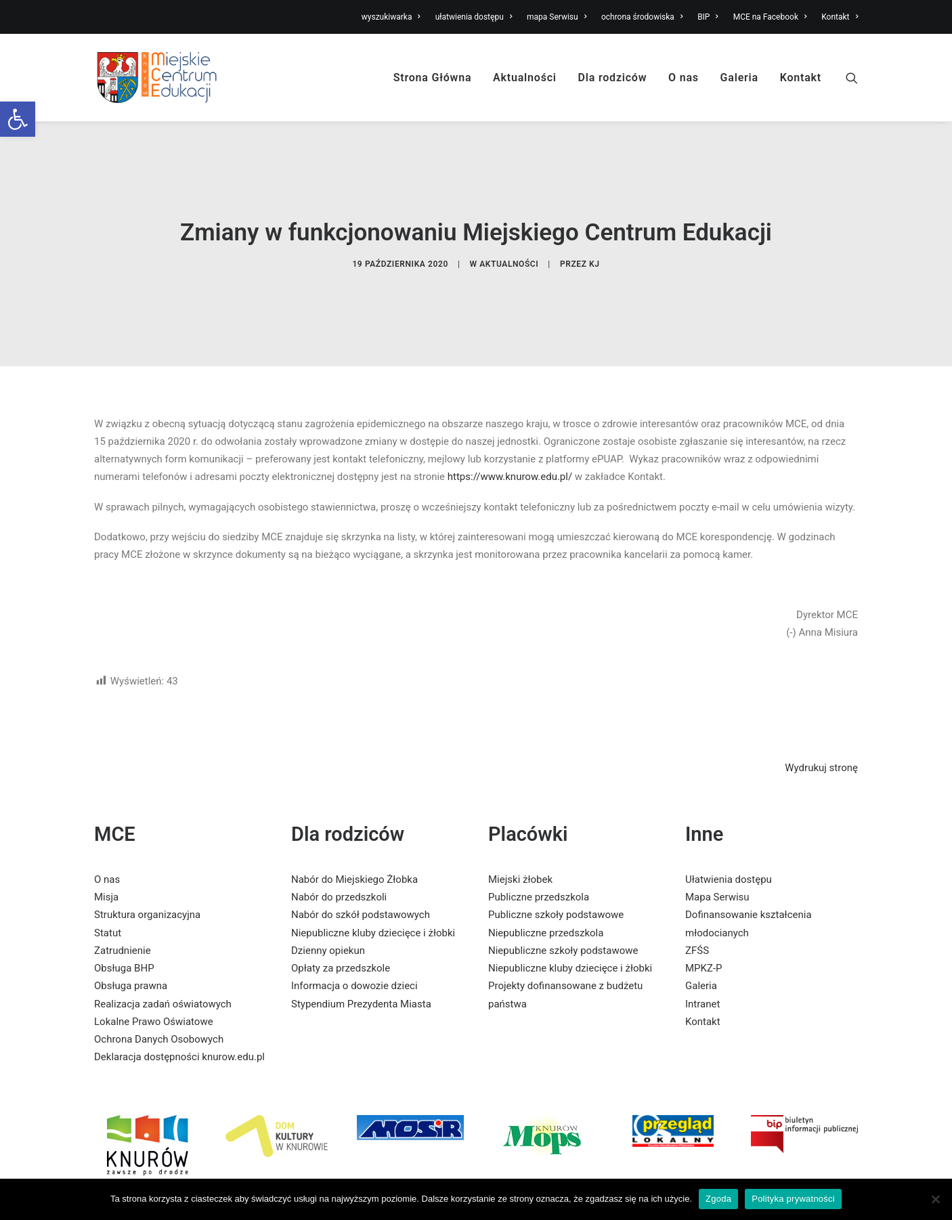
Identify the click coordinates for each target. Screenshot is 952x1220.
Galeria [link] (739, 77)
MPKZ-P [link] (703, 921)
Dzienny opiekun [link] (328, 904)
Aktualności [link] (525, 77)
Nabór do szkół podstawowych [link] (360, 868)
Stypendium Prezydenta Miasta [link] (361, 957)
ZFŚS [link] (697, 904)
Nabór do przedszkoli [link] (339, 850)
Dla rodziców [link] (612, 77)
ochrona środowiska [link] (642, 17)
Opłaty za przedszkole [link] (340, 921)
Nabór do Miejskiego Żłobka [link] (354, 833)
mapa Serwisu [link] (556, 17)
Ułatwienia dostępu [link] (728, 833)
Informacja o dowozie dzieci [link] (354, 939)
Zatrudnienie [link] (122, 904)
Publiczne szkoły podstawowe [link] (556, 868)
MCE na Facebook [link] (770, 17)
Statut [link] (107, 886)
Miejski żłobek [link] (520, 833)
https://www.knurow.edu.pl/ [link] (510, 430)
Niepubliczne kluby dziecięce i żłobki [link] (373, 886)
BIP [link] (707, 17)
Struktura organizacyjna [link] (147, 868)
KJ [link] (594, 241)
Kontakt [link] (839, 17)
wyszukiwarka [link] (391, 17)
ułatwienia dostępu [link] (474, 17)
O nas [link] (683, 77)
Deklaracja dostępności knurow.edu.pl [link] (179, 1010)
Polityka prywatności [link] (793, 1199)
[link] (17, 119)
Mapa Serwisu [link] (717, 850)
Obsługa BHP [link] (124, 921)
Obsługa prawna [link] (130, 939)
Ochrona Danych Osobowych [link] (158, 992)
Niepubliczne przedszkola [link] (545, 886)
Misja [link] (106, 850)
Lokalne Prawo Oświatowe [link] (153, 975)
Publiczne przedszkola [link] (538, 850)
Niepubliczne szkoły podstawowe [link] (563, 904)
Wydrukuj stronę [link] (821, 721)
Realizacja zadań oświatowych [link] (163, 957)
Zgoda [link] (718, 1199)
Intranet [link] (702, 957)
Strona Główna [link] (432, 77)
